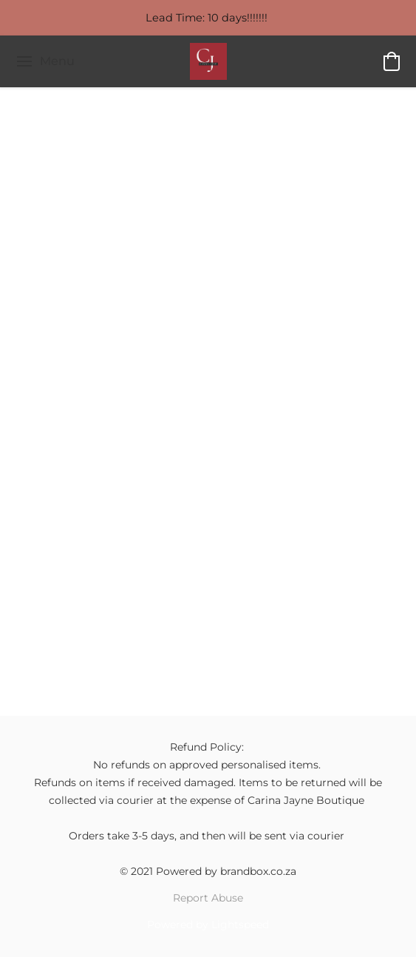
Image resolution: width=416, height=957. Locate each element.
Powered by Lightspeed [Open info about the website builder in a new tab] (208, 924)
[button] (208, 61)
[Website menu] (45, 61)
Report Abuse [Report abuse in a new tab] (208, 897)
